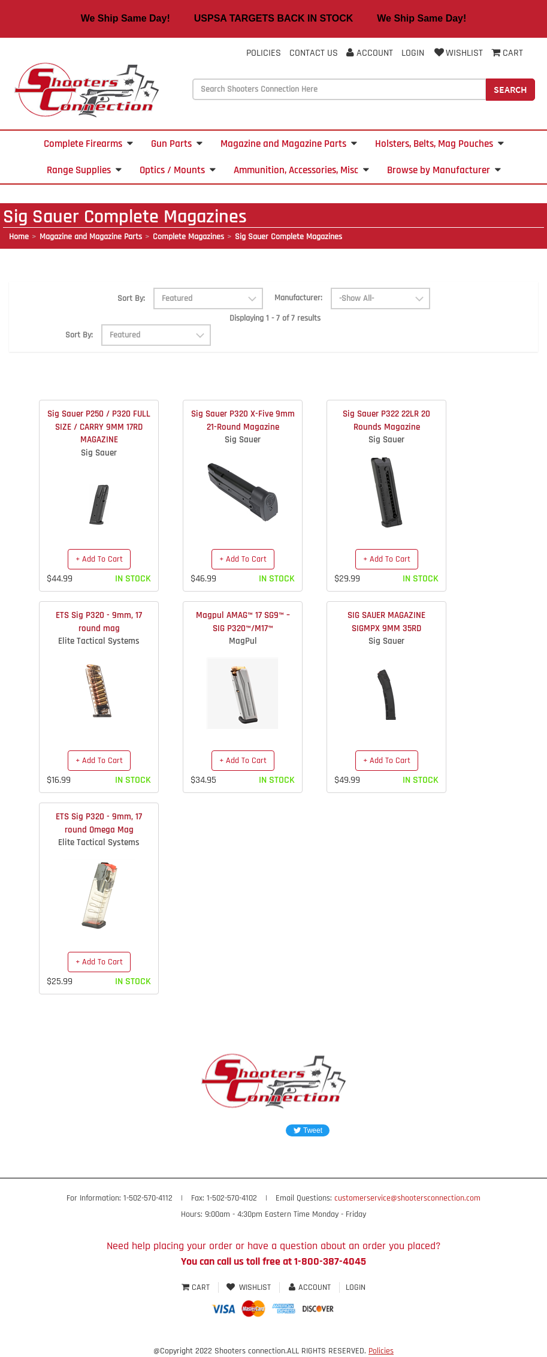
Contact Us (313, 53)
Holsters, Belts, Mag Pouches (439, 143)
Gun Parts (177, 143)
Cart (197, 1287)
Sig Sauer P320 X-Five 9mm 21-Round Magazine (243, 420)
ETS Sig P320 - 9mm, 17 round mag (99, 622)
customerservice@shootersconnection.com (407, 1198)
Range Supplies (84, 170)
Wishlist (458, 53)
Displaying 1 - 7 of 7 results (275, 318)
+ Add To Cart (99, 559)
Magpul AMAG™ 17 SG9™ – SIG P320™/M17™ (243, 622)
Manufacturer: (298, 297)
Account (369, 53)
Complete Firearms (88, 143)
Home (19, 236)
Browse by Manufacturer (444, 170)
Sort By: (131, 298)
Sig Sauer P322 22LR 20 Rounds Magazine (386, 420)
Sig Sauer (99, 453)
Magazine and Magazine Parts (288, 143)
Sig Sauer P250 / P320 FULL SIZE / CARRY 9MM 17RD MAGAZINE (98, 426)
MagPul (243, 641)
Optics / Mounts (178, 170)
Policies (263, 53)
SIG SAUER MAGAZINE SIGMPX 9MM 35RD (386, 622)
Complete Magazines (188, 236)
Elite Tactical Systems (99, 641)
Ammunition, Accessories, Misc (301, 170)
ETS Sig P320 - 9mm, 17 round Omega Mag (99, 823)
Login (412, 53)
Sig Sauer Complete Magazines (288, 236)
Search (510, 89)
